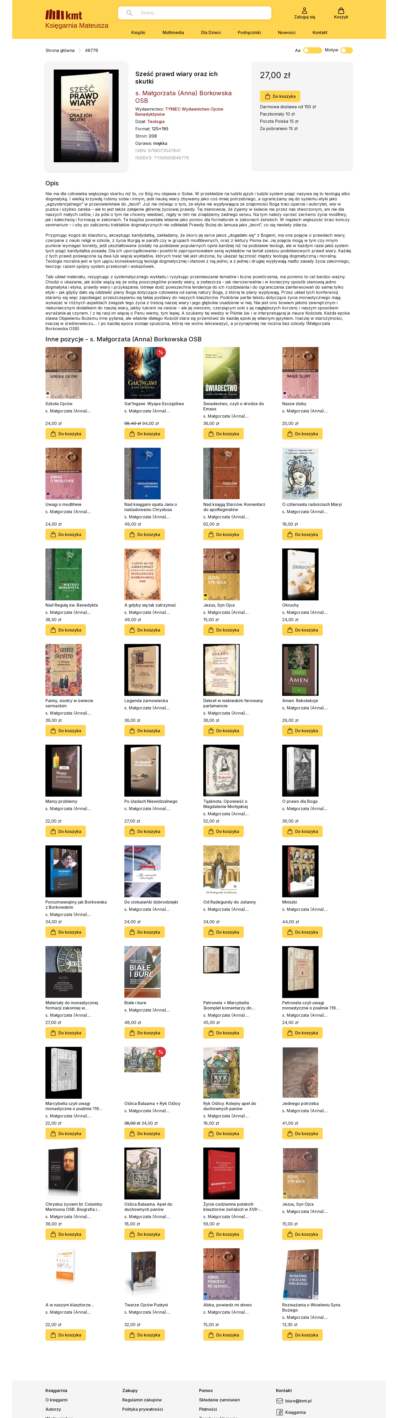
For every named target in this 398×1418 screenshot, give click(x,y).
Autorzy (53, 1409)
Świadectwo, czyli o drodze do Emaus (233, 406)
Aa (297, 50)
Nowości (286, 32)
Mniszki (289, 902)
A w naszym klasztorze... (69, 1304)
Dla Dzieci (211, 32)
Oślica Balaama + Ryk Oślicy (152, 1103)
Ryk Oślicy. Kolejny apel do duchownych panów (229, 1106)
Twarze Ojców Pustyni (146, 1304)
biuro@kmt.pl (294, 1401)
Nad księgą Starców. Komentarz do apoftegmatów (234, 507)
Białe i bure (135, 1002)
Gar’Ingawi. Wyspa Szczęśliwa (154, 403)
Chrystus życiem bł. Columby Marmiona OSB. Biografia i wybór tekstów (73, 1207)
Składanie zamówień (219, 1399)
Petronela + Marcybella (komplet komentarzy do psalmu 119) (227, 1005)
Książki (138, 32)
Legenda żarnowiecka (146, 700)
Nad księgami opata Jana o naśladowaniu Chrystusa (150, 507)
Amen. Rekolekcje (300, 700)
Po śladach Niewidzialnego (151, 801)
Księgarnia (291, 1412)
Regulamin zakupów (142, 1399)
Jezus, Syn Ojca (219, 605)
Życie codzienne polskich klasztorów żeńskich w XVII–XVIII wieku (231, 1207)
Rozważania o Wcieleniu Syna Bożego (311, 1307)
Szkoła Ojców (58, 403)
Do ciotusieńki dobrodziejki (151, 902)
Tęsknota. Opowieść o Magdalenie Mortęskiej (225, 804)
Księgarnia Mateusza (77, 25)
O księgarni (56, 1399)
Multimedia (173, 32)
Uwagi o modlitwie (63, 504)
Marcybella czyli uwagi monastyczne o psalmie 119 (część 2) (72, 1106)
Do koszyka (280, 96)
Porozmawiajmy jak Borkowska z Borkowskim (76, 904)
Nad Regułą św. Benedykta (71, 605)
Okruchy (290, 605)
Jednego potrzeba (300, 1103)
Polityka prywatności (142, 1409)
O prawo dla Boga (300, 801)
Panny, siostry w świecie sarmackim (69, 703)
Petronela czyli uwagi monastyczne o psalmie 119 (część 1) (309, 1005)
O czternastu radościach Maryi (312, 504)
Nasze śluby (294, 403)
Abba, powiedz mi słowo (227, 1304)
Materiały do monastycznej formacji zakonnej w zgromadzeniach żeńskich (71, 1005)
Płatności (208, 1409)
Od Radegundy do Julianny (229, 902)
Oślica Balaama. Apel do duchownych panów (148, 1207)
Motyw (339, 50)
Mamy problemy (61, 801)
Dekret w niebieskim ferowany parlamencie (233, 703)
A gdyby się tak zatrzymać (150, 605)
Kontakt (320, 32)
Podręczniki (249, 32)
